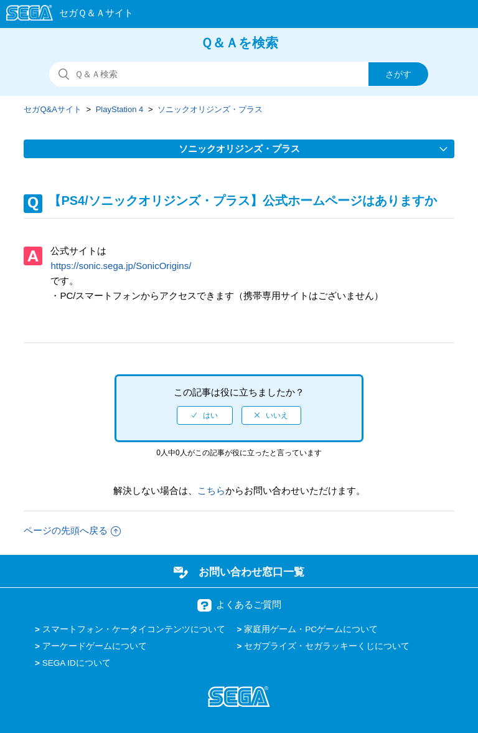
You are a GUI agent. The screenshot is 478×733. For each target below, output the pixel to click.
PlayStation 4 (120, 109)
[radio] (205, 415)
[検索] (239, 74)
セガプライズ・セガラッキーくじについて (327, 646)
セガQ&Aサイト (52, 109)
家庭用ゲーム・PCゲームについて (311, 629)
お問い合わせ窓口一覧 (251, 571)
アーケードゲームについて (94, 646)
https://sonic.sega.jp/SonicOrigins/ (120, 265)
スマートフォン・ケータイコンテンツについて (133, 629)
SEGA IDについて (76, 663)
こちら (211, 490)
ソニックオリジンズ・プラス (210, 109)
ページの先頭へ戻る (72, 530)
